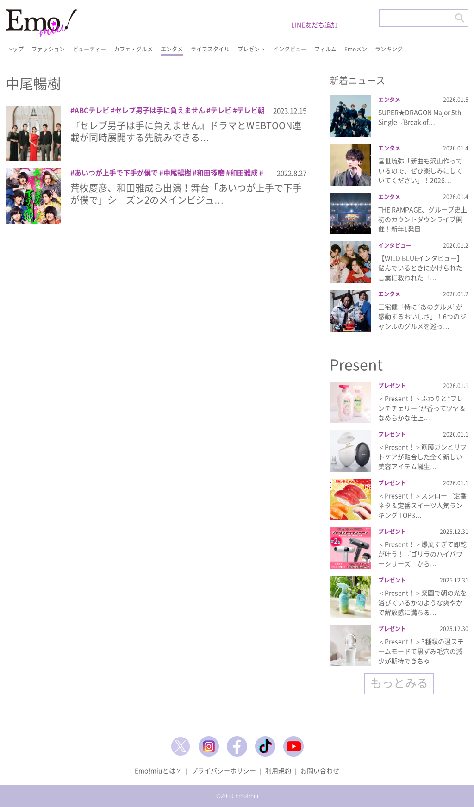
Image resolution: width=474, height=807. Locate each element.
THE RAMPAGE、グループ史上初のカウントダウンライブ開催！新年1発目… (422, 219)
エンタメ (172, 49)
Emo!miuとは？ (158, 770)
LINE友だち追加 (314, 24)
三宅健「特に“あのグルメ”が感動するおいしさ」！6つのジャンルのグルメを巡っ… (422, 316)
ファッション (48, 49)
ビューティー (89, 49)
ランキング (389, 49)
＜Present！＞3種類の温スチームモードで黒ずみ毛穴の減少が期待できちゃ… (421, 651)
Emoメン (355, 49)
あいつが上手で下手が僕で (116, 173)
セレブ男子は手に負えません (160, 110)
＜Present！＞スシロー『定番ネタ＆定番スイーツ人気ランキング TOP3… (422, 505)
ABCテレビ (92, 110)
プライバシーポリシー (223, 770)
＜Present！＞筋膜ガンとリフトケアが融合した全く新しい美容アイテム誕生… (422, 456)
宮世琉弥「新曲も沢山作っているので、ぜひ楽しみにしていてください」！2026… (420, 170)
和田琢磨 (211, 173)
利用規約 (278, 770)
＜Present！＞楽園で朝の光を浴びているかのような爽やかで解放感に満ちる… (422, 602)
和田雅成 (244, 173)
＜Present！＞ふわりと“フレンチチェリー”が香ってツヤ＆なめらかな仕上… (422, 408)
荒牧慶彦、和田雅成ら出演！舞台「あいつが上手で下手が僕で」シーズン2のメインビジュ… (186, 193)
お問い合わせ (319, 770)
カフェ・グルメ (133, 49)
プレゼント (251, 49)
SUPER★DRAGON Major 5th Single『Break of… (420, 116)
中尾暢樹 (177, 173)
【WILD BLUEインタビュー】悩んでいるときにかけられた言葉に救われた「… (420, 267)
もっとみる (399, 682)
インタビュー (289, 49)
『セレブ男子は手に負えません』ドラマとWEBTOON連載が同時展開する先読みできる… (185, 131)
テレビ (221, 110)
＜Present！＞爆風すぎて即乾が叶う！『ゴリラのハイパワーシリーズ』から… (422, 553)
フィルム (325, 49)
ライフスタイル (210, 49)
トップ (15, 49)
